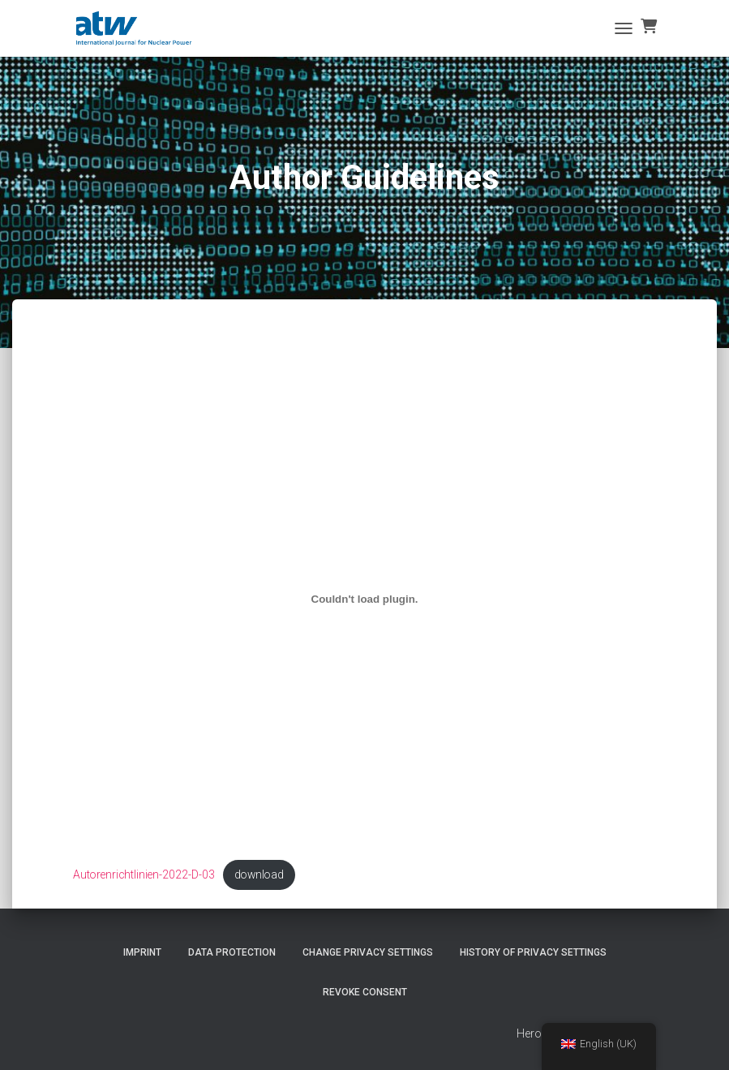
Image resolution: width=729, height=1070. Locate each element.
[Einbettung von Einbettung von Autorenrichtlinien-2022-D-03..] (365, 599)
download (264, 876)
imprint (142, 952)
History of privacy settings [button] (533, 952)
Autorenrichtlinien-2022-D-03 (145, 876)
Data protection (232, 952)
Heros (532, 1034)
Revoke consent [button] (365, 992)
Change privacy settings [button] (367, 952)
